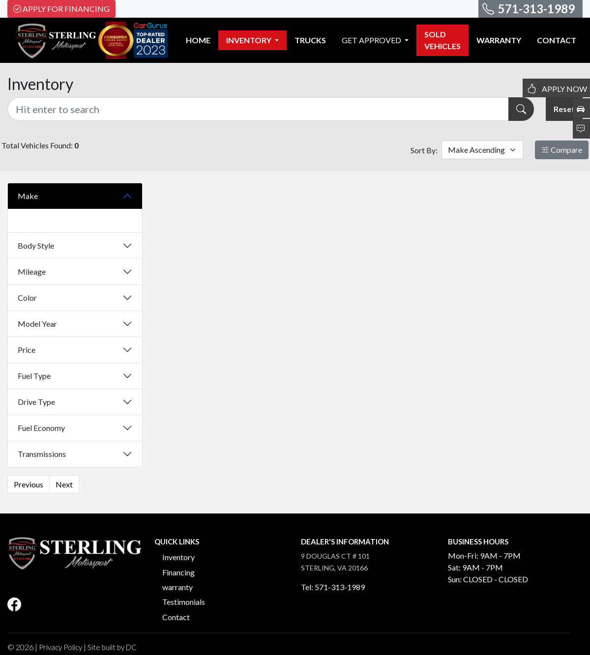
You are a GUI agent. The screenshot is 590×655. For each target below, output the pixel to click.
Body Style (36, 245)
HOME (198, 40)
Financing (178, 572)
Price (26, 349)
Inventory (178, 557)
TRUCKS (310, 40)
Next (64, 484)
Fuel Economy (41, 427)
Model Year (37, 323)
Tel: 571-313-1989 (333, 587)
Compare (561, 149)
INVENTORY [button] (249, 40)
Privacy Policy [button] (60, 647)
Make (28, 195)
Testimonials (183, 601)
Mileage (32, 271)
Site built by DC (112, 647)
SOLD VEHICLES (442, 40)
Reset (564, 109)
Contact (176, 617)
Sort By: (424, 150)
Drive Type (36, 401)
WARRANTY (498, 40)
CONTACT (556, 40)
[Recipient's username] (258, 109)
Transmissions (42, 453)
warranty (177, 587)
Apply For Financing (61, 8)
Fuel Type (34, 375)
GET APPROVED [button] (372, 40)
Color (27, 297)
